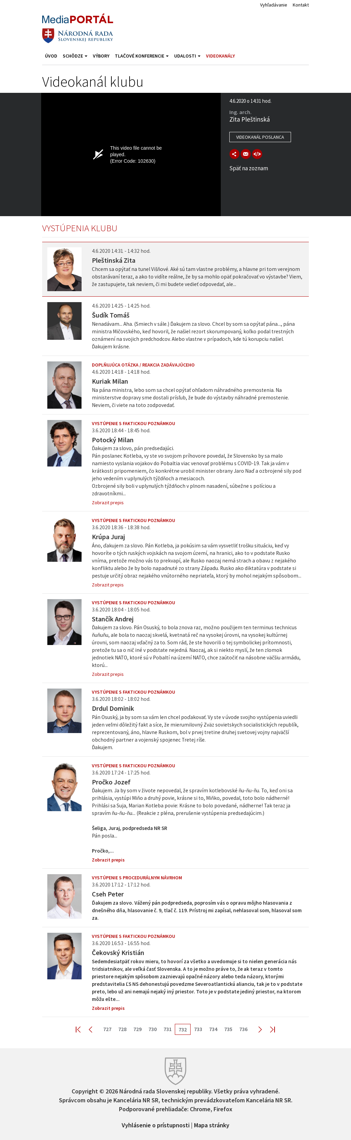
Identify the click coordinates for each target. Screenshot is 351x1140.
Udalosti (187, 56)
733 (198, 1029)
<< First (82, 1029)
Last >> (268, 1029)
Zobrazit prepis (108, 502)
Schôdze (75, 56)
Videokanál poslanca (260, 137)
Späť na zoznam (248, 168)
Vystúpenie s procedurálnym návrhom (137, 878)
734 (213, 1029)
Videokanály (220, 56)
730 (152, 1029)
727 (107, 1029)
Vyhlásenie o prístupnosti (156, 1124)
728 (122, 1029)
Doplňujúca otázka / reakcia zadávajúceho (143, 365)
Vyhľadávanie (273, 5)
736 (243, 1029)
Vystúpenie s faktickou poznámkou (133, 423)
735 (228, 1029)
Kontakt (301, 5)
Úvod (51, 56)
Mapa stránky (211, 1124)
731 (168, 1029)
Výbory (101, 56)
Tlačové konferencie (142, 56)
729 (137, 1029)
